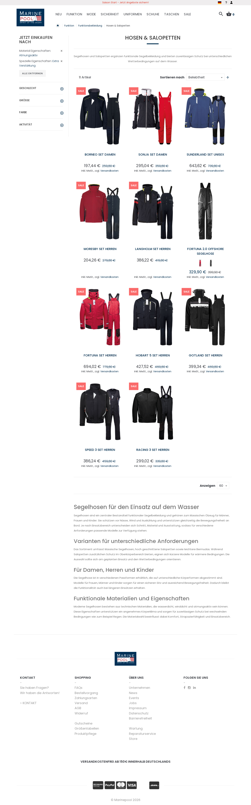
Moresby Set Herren (100, 249)
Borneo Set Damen (100, 154)
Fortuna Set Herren (100, 355)
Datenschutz (139, 713)
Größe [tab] (24, 100)
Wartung (136, 728)
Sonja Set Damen (152, 154)
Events (134, 698)
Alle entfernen (32, 73)
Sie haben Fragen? (34, 687)
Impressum (138, 708)
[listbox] (205, 264)
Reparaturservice (142, 733)
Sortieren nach (172, 77)
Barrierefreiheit (140, 718)
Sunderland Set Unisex (205, 154)
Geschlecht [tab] (27, 88)
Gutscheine (83, 723)
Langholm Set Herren (152, 249)
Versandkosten (109, 170)
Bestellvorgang (86, 693)
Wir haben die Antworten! (40, 693)
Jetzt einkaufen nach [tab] (35, 40)
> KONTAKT (28, 703)
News (133, 693)
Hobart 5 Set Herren (153, 355)
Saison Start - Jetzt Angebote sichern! (125, 2)
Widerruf (81, 713)
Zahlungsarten (86, 698)
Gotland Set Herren (205, 355)
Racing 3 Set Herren (152, 450)
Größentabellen (87, 728)
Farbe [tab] (23, 112)
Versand (81, 703)
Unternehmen (139, 687)
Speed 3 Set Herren (100, 450)
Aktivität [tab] (25, 124)
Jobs (133, 703)
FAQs (78, 687)
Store (133, 739)
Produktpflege (85, 733)
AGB (78, 708)
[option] (200, 263)
